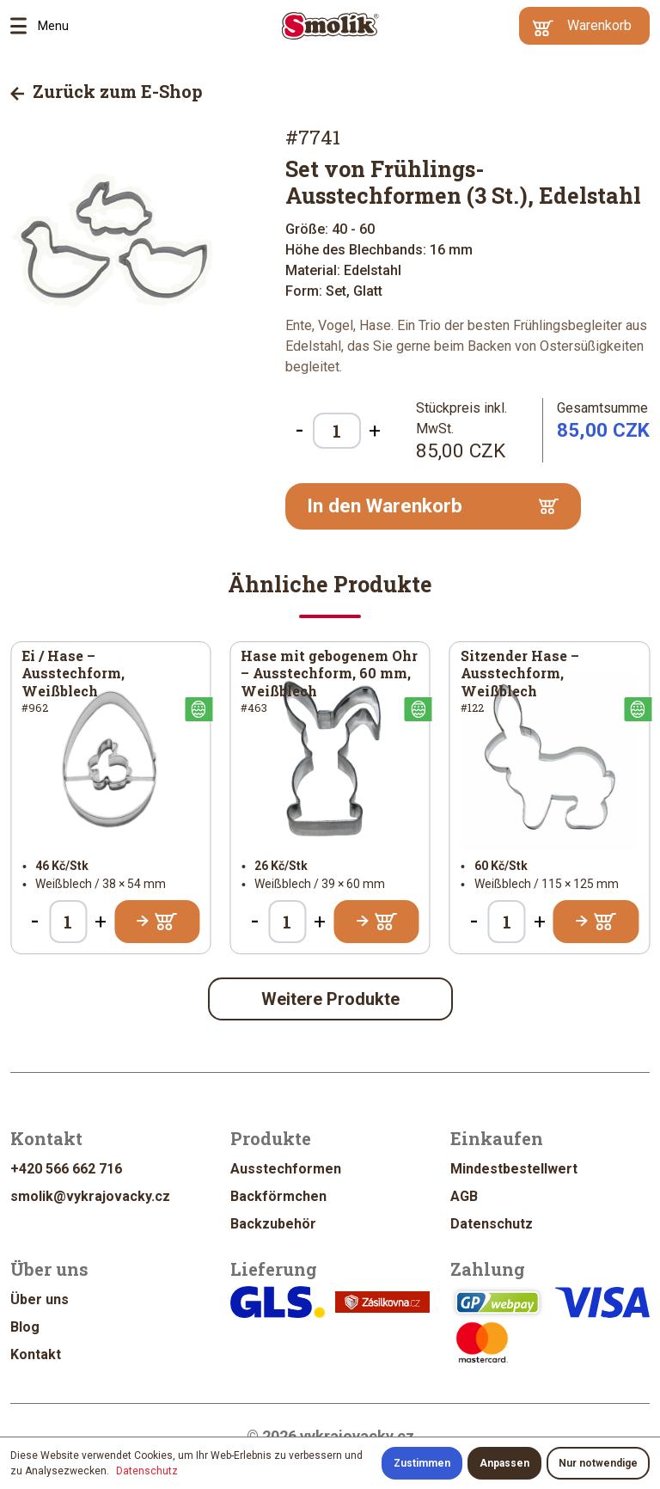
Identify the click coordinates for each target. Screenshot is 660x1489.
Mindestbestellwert (514, 1169)
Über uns (39, 1299)
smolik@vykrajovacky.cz (90, 1196)
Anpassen (504, 1463)
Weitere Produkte (330, 999)
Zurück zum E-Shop (106, 91)
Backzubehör (273, 1224)
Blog (25, 1327)
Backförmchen (278, 1196)
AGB (464, 1196)
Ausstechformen (285, 1169)
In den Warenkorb (433, 506)
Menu (24, 26)
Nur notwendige (598, 1463)
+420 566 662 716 (66, 1169)
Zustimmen (422, 1463)
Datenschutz (491, 1224)
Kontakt (35, 1354)
